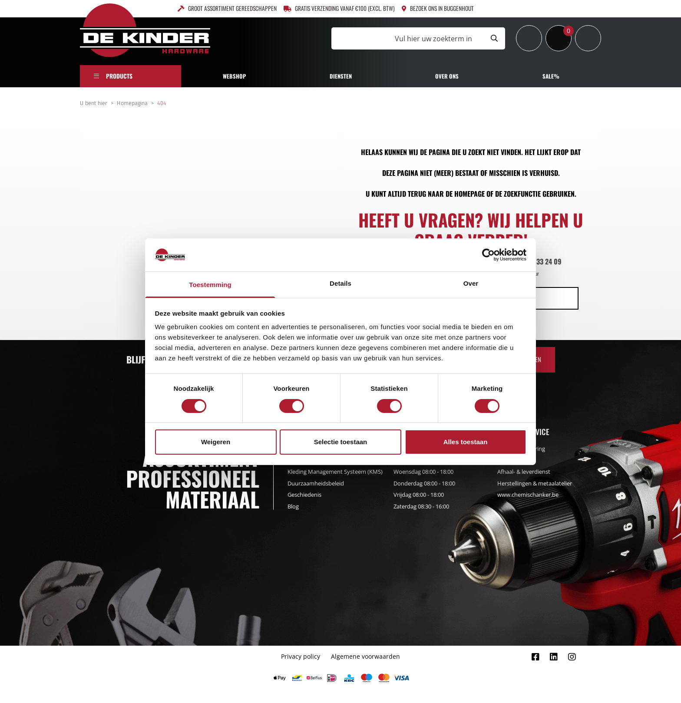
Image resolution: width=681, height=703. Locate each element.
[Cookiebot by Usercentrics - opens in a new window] (488, 254)
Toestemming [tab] (210, 284)
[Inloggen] (529, 38)
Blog (293, 506)
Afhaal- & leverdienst (523, 471)
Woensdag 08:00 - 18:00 (423, 471)
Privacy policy (300, 656)
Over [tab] (471, 283)
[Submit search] (494, 38)
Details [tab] (340, 283)
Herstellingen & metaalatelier (534, 483)
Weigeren (215, 442)
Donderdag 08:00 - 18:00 (424, 483)
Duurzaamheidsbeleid (316, 483)
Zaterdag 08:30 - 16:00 (421, 506)
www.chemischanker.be (528, 494)
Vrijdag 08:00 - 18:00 (418, 494)
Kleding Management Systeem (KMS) (335, 471)
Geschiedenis (304, 494)
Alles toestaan (465, 442)
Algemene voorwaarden (365, 656)
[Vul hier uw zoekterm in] (407, 38)
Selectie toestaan (340, 442)
